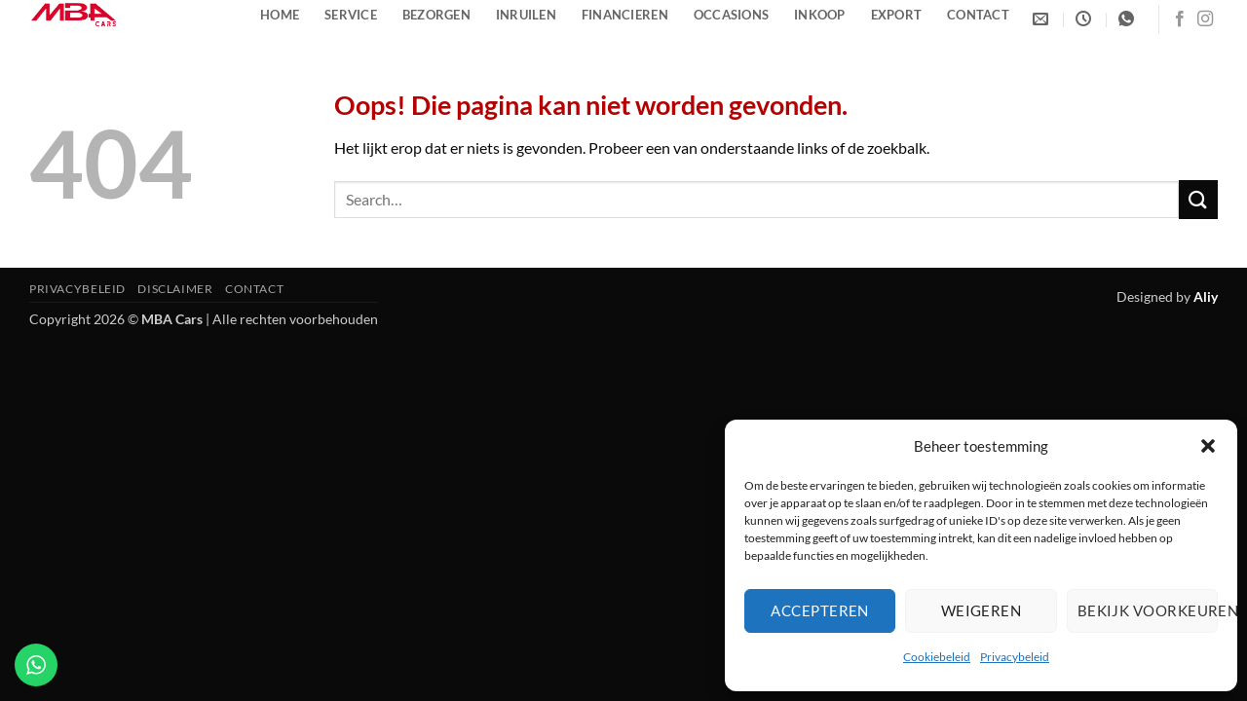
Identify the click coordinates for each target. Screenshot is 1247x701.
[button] (1208, 446)
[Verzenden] (1198, 199)
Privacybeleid (1014, 656)
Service (350, 14)
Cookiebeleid (936, 656)
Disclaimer (174, 288)
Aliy (1205, 296)
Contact (978, 14)
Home (279, 14)
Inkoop (820, 14)
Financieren (625, 14)
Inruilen (526, 14)
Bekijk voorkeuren (1147, 610)
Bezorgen (436, 14)
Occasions (731, 14)
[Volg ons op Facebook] (1180, 19)
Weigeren (981, 610)
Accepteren (820, 610)
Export (897, 14)
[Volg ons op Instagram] (1205, 19)
